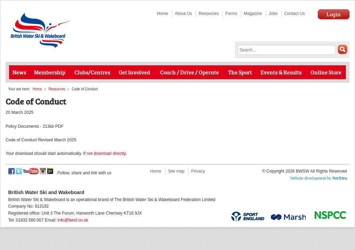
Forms (231, 13)
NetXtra (339, 178)
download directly (109, 153)
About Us (183, 13)
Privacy (198, 171)
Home (162, 13)
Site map (176, 171)
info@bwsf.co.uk (73, 220)
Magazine (253, 13)
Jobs (273, 13)
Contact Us (294, 13)
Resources (208, 13)
